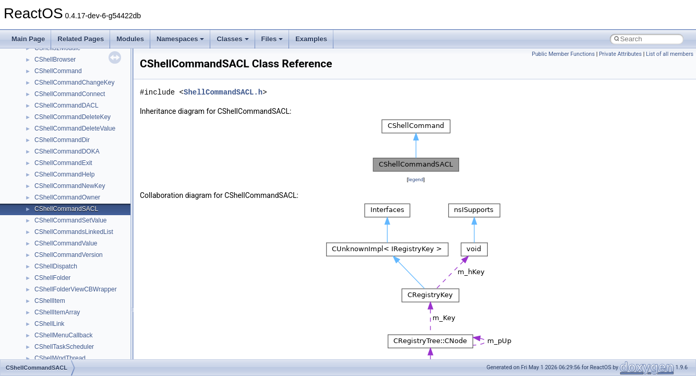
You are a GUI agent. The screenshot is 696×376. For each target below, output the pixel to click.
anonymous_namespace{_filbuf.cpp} (84, 306)
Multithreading (37, 133)
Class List (39, 248)
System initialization (45, 122)
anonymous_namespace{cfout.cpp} (83, 329)
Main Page (28, 39)
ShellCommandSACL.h (223, 92)
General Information (45, 179)
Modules (130, 39)
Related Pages (80, 39)
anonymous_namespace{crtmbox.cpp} (87, 340)
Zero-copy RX (37, 110)
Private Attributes (620, 54)
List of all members (669, 54)
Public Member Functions (563, 54)
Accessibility (51, 294)
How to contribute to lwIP (52, 53)
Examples (311, 39)
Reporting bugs (39, 99)
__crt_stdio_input (58, 260)
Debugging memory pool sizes (60, 87)
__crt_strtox (50, 283)
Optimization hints (42, 145)
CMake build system (46, 64)
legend (415, 179)
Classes (232, 39)
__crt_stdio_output (60, 271)
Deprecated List (40, 202)
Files (272, 39)
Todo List (30, 191)
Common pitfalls (40, 76)
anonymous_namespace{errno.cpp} (83, 352)
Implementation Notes (48, 156)
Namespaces (181, 39)
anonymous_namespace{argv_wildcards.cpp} (97, 317)
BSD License (36, 168)
